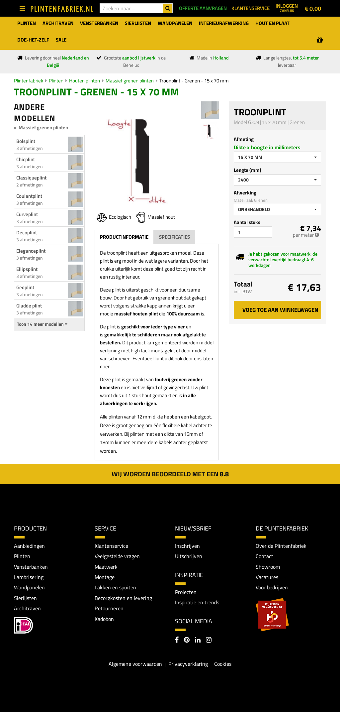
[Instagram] (209, 640)
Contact (264, 556)
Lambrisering (28, 577)
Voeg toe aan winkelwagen (280, 309)
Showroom (268, 567)
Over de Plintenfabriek (281, 546)
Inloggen (287, 7)
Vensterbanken (31, 567)
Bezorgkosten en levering (123, 598)
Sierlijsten (25, 598)
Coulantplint (29, 196)
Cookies (222, 664)
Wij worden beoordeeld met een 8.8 (170, 474)
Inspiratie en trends (197, 603)
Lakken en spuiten (115, 588)
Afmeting (244, 139)
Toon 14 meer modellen (42, 324)
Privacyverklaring (188, 664)
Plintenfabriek (28, 80)
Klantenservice (111, 546)
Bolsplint (25, 141)
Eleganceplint (30, 251)
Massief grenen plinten (130, 80)
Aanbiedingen (29, 546)
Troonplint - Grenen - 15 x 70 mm (194, 80)
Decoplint (26, 232)
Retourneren (109, 609)
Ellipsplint (27, 269)
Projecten (186, 592)
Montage (105, 577)
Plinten (56, 80)
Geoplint (25, 287)
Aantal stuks (247, 222)
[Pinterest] (187, 640)
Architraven (27, 609)
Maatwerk (106, 567)
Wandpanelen (29, 588)
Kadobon (104, 619)
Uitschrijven (188, 556)
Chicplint (25, 159)
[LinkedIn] (198, 640)
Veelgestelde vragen (117, 556)
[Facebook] (177, 640)
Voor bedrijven (272, 588)
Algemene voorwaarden (135, 664)
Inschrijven (187, 546)
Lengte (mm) (247, 170)
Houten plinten (84, 80)
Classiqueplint (31, 177)
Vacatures (267, 577)
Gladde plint (29, 305)
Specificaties (174, 237)
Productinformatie (124, 237)
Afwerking (245, 192)
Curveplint (27, 214)
